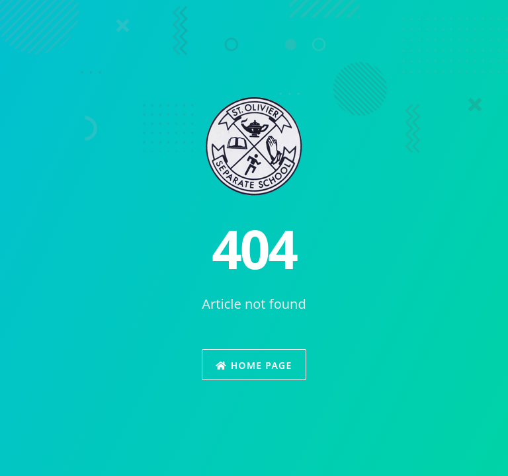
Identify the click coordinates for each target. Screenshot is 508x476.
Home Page (254, 365)
